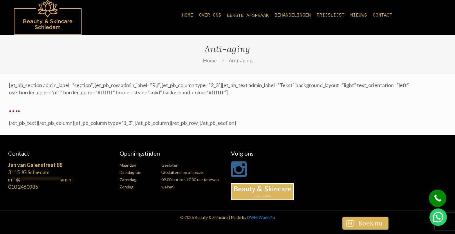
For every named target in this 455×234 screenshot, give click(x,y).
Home (210, 60)
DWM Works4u (261, 217)
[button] (438, 217)
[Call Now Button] (437, 198)
